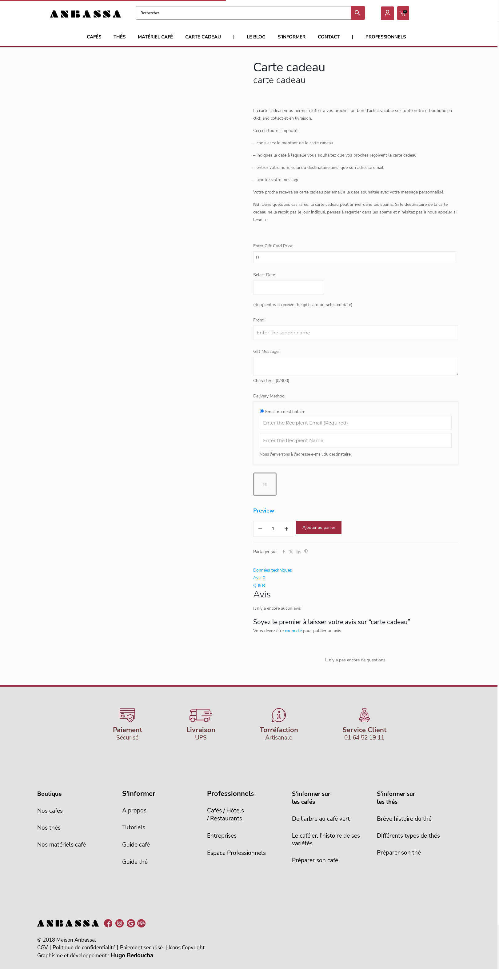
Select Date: (264, 275)
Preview (263, 510)
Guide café (136, 845)
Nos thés (49, 828)
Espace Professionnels (236, 853)
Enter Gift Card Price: (273, 246)
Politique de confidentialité (84, 947)
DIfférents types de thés (408, 836)
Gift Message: (266, 351)
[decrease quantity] (260, 528)
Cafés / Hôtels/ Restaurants (225, 815)
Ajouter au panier (318, 527)
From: (258, 320)
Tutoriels (133, 827)
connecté (293, 631)
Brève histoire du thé (404, 819)
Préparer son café (315, 860)
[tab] (355, 570)
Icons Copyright (187, 947)
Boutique (49, 794)
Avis (259, 578)
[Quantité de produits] (273, 529)
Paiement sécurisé (141, 947)
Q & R (259, 585)
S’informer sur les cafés (311, 798)
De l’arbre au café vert (321, 819)
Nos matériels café (61, 845)
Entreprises (222, 836)
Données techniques (272, 570)
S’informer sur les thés (396, 798)
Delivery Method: (269, 396)
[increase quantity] (286, 528)
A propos (134, 811)
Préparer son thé (399, 853)
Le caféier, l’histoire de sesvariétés (326, 839)
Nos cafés (50, 811)
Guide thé (135, 862)
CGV (42, 947)
